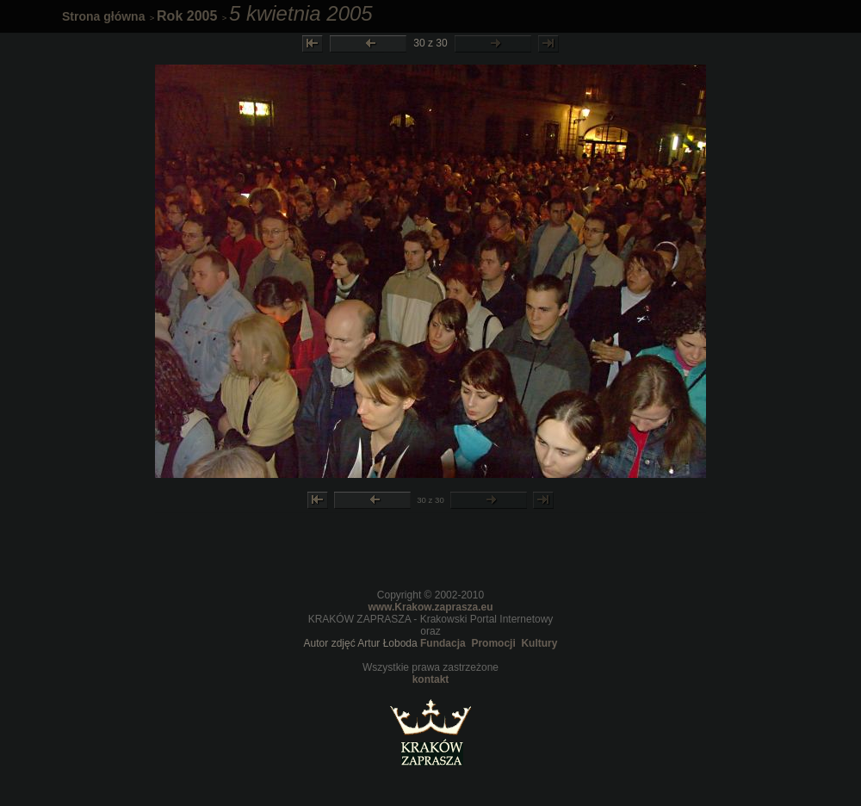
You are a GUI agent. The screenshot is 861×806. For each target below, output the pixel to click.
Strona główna (103, 16)
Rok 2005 (187, 16)
